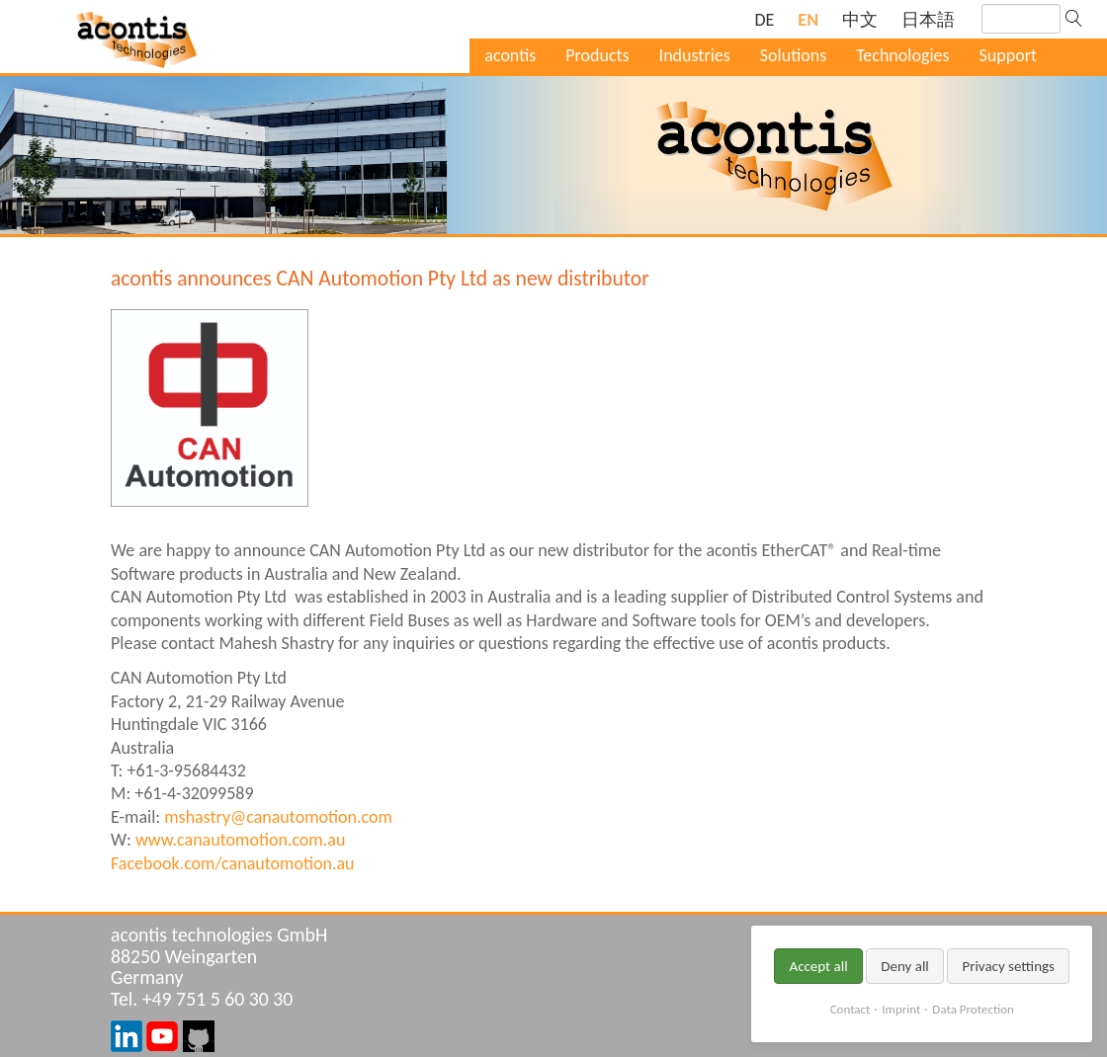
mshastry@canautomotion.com (278, 817)
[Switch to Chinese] (860, 20)
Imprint (901, 1009)
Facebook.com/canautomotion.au (233, 863)
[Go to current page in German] (764, 20)
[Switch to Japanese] (928, 20)
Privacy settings (1008, 966)
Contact (850, 1009)
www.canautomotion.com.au (240, 840)
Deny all (905, 966)
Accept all (818, 966)
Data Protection (972, 1009)
